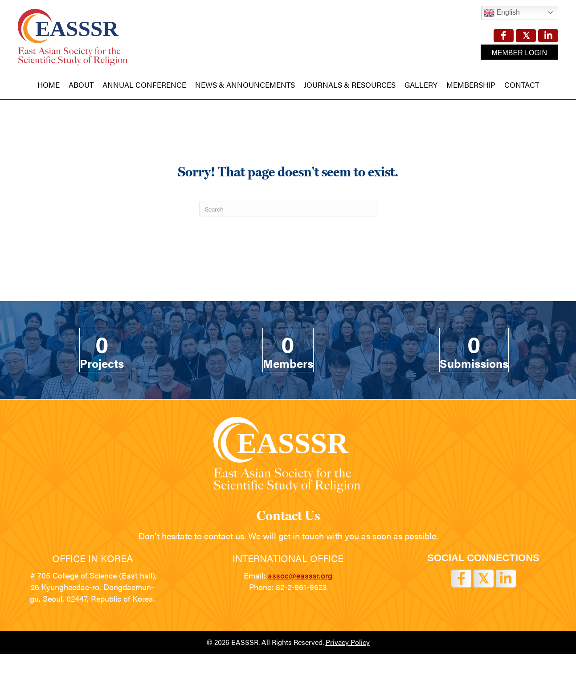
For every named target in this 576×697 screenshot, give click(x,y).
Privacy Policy (348, 642)
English (502, 13)
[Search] (288, 208)
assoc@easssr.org (300, 575)
